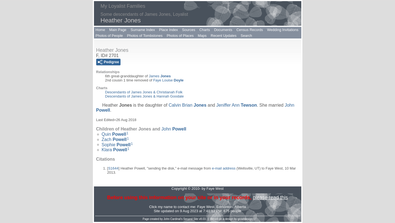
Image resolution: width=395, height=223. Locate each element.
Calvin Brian (187, 105)
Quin (114, 134)
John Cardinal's (173, 219)
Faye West (205, 207)
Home (100, 30)
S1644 (113, 168)
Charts (204, 30)
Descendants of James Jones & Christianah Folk (143, 92)
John (173, 129)
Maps (202, 36)
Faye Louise (168, 80)
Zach (114, 139)
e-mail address (224, 168)
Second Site (190, 219)
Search (246, 36)
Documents (223, 30)
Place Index (168, 30)
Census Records (249, 30)
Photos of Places (180, 36)
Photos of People (109, 36)
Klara (114, 149)
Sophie (116, 144)
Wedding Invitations (282, 30)
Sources (188, 30)
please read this (270, 197)
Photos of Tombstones (145, 36)
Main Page (117, 30)
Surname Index (142, 30)
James (160, 76)
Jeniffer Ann (236, 105)
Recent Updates (223, 36)
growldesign (245, 219)
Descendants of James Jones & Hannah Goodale (144, 96)
